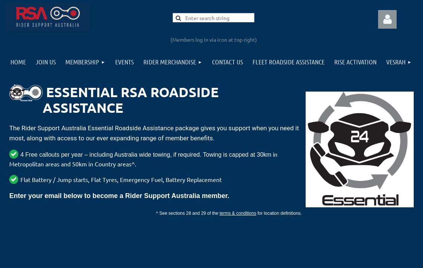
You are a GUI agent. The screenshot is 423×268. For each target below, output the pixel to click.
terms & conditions (237, 213)
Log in (387, 19)
